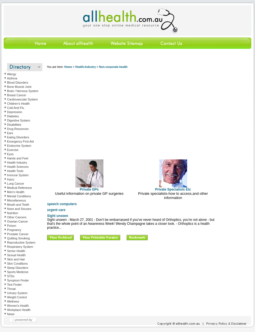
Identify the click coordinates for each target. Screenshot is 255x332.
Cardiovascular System (22, 99)
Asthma (12, 78)
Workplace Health (19, 310)
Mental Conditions (19, 196)
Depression (14, 112)
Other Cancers (16, 217)
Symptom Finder (18, 280)
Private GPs (89, 187)
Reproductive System (21, 242)
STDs (11, 276)
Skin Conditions (17, 263)
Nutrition (12, 213)
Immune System (18, 175)
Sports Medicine (17, 272)
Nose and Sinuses (19, 208)
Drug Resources (18, 128)
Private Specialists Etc (173, 187)
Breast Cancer (16, 95)
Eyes (10, 154)
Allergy (11, 74)
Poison (11, 225)
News (11, 314)
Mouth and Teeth (18, 204)
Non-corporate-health (113, 66)
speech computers (62, 204)
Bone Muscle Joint (19, 86)
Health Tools (15, 171)
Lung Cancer (15, 183)
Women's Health (18, 305)
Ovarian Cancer (17, 221)
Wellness (13, 301)
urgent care (56, 210)
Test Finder (14, 284)
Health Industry (17, 162)
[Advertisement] (131, 112)
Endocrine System (19, 145)
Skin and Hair (16, 259)
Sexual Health (16, 255)
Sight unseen (57, 216)
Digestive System (18, 120)
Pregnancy (14, 230)
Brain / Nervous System (22, 91)
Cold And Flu (15, 107)
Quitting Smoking (18, 238)
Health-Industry (85, 66)
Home (68, 66)
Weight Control (17, 297)
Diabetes (13, 116)
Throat (11, 288)
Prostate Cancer (18, 234)
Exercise (12, 150)
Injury (10, 179)
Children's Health (18, 103)
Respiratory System (20, 246)
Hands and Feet (17, 158)
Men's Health (15, 192)
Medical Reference (19, 187)
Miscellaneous (16, 200)
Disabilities (14, 124)
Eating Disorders (18, 137)
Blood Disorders (17, 82)
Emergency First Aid (20, 141)
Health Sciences (18, 166)
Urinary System (17, 293)
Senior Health (16, 251)
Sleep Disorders (17, 267)
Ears (10, 133)
